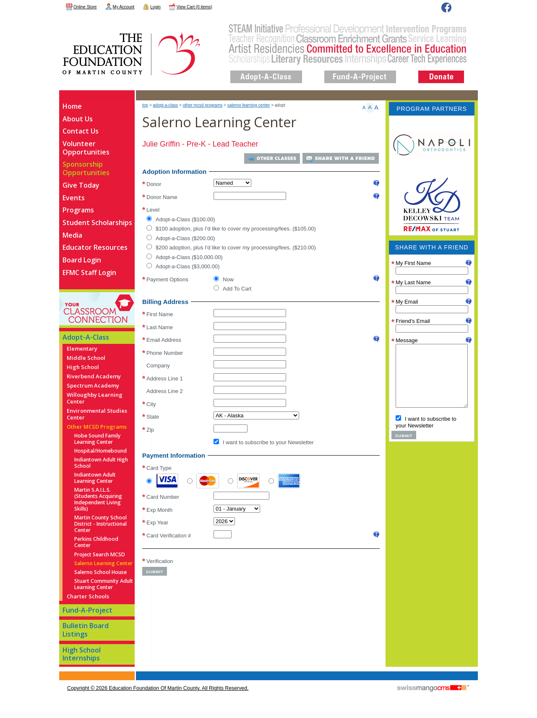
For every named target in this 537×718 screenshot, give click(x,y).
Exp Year (157, 522)
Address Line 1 (164, 378)
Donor (153, 183)
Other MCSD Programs (202, 105)
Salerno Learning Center (248, 105)
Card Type (159, 468)
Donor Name (161, 197)
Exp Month (159, 510)
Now (224, 279)
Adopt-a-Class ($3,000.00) (182, 266)
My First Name (413, 263)
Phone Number (164, 353)
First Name (159, 314)
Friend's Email (413, 321)
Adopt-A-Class (165, 105)
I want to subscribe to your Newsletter (264, 442)
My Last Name (413, 282)
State (152, 417)
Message (407, 340)
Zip (150, 430)
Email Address (163, 340)
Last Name (159, 327)
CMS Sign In (64, 672)
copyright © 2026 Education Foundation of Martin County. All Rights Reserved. (157, 688)
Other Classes (275, 158)
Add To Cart (232, 288)
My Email (407, 302)
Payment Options (167, 279)
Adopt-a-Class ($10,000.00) (184, 257)
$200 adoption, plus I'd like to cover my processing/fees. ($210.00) (231, 247)
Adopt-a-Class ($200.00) (180, 238)
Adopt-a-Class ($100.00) (180, 219)
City (151, 404)
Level (152, 209)
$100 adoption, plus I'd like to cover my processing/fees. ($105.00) (231, 228)
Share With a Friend (345, 158)
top (145, 105)
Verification (159, 560)
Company (158, 365)
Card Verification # (168, 535)
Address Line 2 (164, 391)
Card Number (162, 497)
